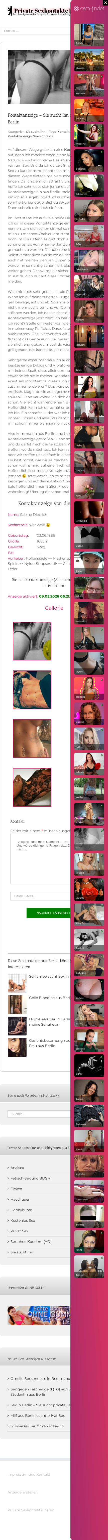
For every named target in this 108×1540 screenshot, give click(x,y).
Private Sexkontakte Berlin (31, 1510)
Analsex (17, 1167)
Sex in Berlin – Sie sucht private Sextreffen (47, 1405)
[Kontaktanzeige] (54, 77)
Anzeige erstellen (23, 1492)
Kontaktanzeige (20, 136)
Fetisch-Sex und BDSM (31, 1178)
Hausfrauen (20, 1199)
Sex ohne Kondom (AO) (31, 1241)
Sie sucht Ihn (35, 131)
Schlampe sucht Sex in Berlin (54, 976)
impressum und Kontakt (29, 1474)
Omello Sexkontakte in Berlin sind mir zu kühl (51, 1378)
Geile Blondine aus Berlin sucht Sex (60, 997)
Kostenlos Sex (23, 1220)
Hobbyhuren (21, 1210)
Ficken (16, 1189)
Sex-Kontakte (43, 136)
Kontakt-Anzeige (70, 131)
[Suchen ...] (50, 30)
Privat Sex (19, 1231)
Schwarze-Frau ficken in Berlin (37, 1426)
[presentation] (48, 934)
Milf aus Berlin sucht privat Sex (38, 1415)
